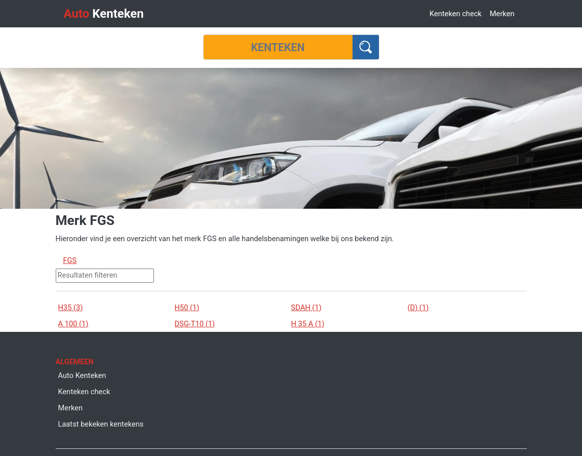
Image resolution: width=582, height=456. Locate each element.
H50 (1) (187, 307)
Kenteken (104, 14)
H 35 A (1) (308, 323)
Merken (502, 13)
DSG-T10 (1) (195, 323)
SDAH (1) (306, 307)
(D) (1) (418, 307)
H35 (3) (70, 307)
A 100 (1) (73, 323)
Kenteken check (456, 13)
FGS (70, 260)
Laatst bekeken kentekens (101, 424)
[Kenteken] (278, 47)
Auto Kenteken (82, 375)
